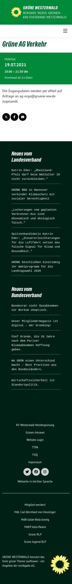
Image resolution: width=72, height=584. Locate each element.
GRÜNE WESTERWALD (40, 7)
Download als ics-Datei (18, 77)
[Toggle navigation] (65, 31)
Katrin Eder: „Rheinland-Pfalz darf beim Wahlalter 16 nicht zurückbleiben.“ (36, 175)
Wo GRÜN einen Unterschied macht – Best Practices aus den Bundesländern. (34, 365)
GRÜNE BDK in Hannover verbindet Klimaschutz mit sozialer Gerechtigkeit (33, 194)
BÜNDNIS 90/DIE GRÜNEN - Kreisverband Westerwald (45, 15)
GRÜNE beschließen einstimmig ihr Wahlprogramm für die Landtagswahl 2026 (36, 267)
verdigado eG (26, 565)
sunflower (32, 561)
